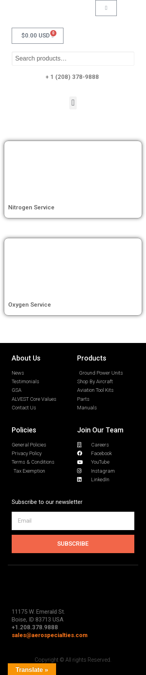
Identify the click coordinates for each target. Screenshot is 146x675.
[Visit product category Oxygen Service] (73, 270)
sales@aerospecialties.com (50, 635)
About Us (26, 358)
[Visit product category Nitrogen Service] (73, 173)
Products (91, 358)
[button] (73, 102)
